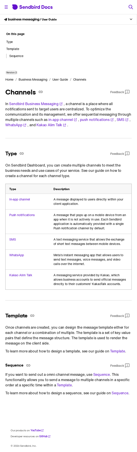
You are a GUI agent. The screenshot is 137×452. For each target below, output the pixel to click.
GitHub (45, 436)
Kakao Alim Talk (51, 125)
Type (9, 42)
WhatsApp (16, 125)
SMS (123, 119)
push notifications (97, 119)
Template (117, 351)
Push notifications (21, 215)
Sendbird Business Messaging (36, 103)
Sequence (101, 374)
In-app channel (19, 199)
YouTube (37, 430)
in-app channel (62, 119)
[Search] (130, 7)
